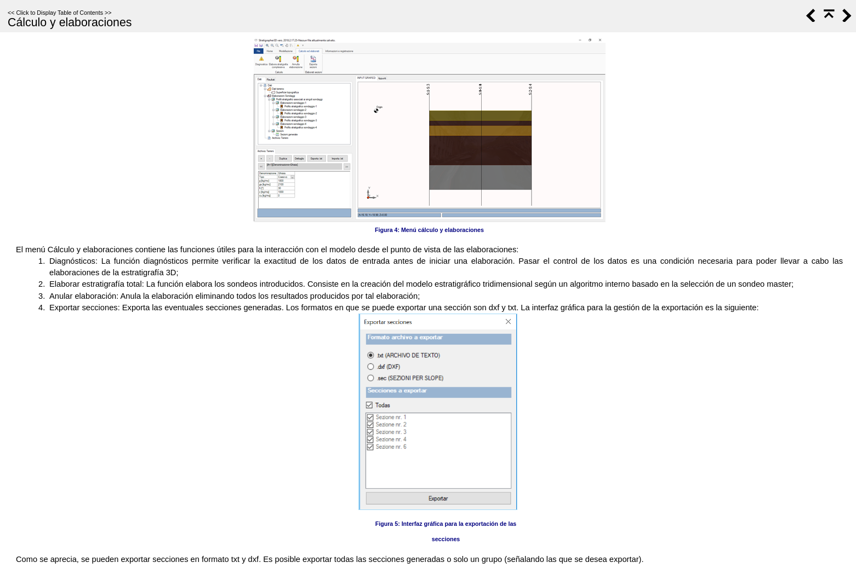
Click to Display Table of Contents (59, 12)
